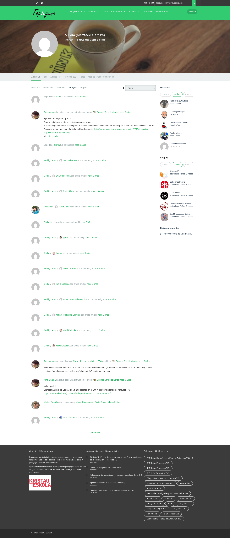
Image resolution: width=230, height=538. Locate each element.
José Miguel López (177, 112)
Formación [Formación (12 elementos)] (185, 483)
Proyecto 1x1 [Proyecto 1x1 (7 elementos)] (185, 503)
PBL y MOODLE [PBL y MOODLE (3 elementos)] (154, 503)
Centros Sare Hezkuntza (108, 112)
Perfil (45, 77)
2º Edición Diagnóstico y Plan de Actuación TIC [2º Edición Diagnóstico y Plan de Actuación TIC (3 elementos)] (168, 458)
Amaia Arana (50, 112)
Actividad (35, 77)
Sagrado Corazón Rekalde (180, 203)
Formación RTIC (118, 11)
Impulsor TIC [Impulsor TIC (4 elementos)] (152, 498)
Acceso (192, 11)
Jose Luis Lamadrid (178, 144)
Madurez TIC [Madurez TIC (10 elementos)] (186, 498)
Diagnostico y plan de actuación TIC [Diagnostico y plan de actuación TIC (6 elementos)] (163, 478)
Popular (188, 94)
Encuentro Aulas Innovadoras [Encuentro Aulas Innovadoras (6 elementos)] (160, 483)
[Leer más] (53, 136)
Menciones (48, 87)
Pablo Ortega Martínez (179, 101)
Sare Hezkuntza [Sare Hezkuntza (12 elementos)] (171, 514)
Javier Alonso (69, 191)
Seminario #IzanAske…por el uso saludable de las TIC (112, 490)
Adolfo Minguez (176, 133)
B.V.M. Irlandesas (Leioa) (180, 214)
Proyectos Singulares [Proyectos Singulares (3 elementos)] (156, 508)
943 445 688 (149, 3)
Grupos (71, 76)
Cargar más (95, 432)
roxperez (48, 207)
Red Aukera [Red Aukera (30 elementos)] (152, 514)
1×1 (104, 11)
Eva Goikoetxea (70, 160)
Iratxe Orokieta (69, 268)
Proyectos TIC (76, 11)
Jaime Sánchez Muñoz (179, 122)
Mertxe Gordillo (51, 402)
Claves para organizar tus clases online (105, 468)
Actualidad (148, 11)
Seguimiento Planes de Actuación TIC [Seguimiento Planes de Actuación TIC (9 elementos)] (164, 519)
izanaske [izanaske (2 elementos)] (169, 498)
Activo (177, 94)
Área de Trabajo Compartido (101, 77)
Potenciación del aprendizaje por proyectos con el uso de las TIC (116, 475)
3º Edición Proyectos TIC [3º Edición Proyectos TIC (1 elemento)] (158, 463)
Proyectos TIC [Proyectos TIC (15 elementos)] (179, 508)
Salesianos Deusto (177, 182)
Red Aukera (161, 11)
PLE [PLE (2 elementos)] (170, 503)
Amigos (56, 76)
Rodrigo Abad (50, 160)
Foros (82, 77)
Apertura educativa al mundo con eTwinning (107, 483)
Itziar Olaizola (69, 417)
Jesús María (175, 193)
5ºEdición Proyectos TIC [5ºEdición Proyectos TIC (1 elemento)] (158, 473)
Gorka (57, 96)
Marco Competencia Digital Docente (92, 402)
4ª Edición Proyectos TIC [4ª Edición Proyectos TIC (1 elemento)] (158, 468)
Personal (35, 87)
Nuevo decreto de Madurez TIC (87, 361)
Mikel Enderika (69, 330)
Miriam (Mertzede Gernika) (75, 299)
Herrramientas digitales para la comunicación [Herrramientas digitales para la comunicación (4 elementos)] (167, 493)
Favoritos (61, 87)
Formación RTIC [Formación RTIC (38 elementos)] (154, 488)
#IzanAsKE (174, 171)
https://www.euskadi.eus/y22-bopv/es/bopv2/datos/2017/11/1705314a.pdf (77, 393)
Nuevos (165, 94)
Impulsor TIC (135, 11)
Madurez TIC (94, 11)
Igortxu (66, 237)
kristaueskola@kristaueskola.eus (169, 3)
